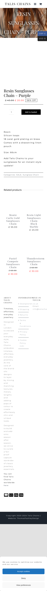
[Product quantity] (11, 112)
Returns (24, 315)
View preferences (23, 585)
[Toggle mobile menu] (35, 4)
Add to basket (31, 112)
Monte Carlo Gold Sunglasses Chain (13, 219)
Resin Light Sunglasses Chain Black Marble (34, 221)
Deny (23, 578)
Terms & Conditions (24, 323)
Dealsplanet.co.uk (24, 304)
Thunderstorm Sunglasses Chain (35, 261)
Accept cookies (23, 571)
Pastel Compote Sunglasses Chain (13, 263)
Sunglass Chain (31, 175)
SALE (19, 175)
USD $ (42, 38)
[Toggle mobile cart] (40, 4)
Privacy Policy (23, 333)
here (6, 485)
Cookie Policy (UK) (23, 343)
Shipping (24, 309)
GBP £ (42, 33)
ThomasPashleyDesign (28, 518)
